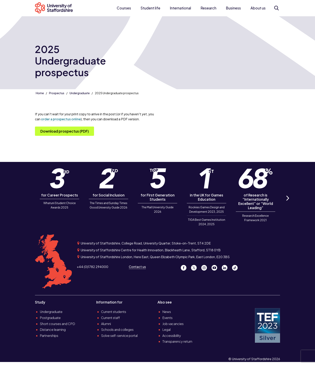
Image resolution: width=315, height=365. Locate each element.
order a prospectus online (61, 119)
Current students (113, 312)
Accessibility (171, 335)
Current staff (110, 318)
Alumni (106, 324)
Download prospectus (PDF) (64, 131)
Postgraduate (50, 318)
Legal (166, 329)
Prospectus (56, 93)
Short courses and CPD (57, 324)
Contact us (137, 267)
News (166, 312)
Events (167, 318)
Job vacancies (173, 324)
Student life (150, 8)
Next (287, 202)
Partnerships (49, 335)
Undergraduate (80, 93)
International (180, 8)
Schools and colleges (117, 329)
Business (233, 8)
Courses (124, 8)
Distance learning (53, 329)
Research (208, 8)
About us (258, 8)
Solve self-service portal (119, 335)
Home (40, 93)
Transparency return (177, 341)
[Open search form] (276, 8)
